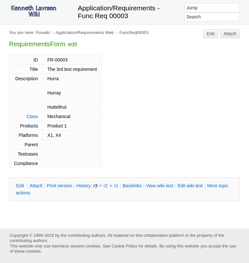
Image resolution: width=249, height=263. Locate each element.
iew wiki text (159, 185)
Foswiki (43, 32)
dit (20, 185)
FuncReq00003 (133, 32)
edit (72, 44)
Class (32, 116)
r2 (106, 185)
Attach (230, 33)
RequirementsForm (37, 44)
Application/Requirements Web (84, 32)
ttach (36, 185)
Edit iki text (190, 185)
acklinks (132, 185)
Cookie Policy (124, 246)
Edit (211, 33)
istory (84, 185)
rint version (59, 185)
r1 (116, 185)
